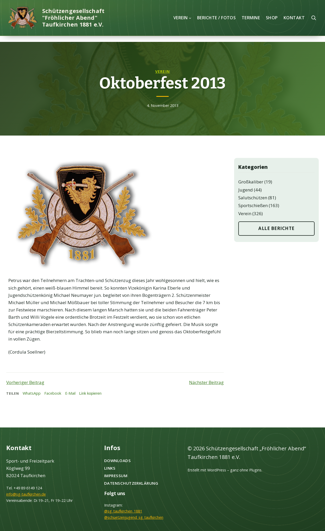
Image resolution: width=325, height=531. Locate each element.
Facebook (52, 393)
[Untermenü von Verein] (190, 17)
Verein (162, 71)
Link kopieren (90, 393)
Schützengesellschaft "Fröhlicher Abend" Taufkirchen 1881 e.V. (73, 17)
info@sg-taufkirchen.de (26, 494)
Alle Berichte (276, 228)
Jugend (245, 190)
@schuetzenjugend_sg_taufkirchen (133, 517)
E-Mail (70, 393)
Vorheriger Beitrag (25, 382)
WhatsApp (32, 393)
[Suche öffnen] (313, 17)
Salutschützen (252, 198)
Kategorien (253, 167)
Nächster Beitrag (206, 382)
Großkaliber (250, 182)
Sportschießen (253, 205)
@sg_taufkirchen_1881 (123, 511)
